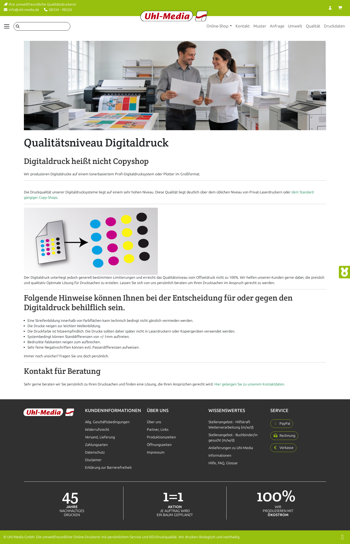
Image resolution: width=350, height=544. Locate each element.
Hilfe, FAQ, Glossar (223, 463)
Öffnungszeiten (159, 445)
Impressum (156, 452)
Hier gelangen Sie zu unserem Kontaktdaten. (249, 384)
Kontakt (242, 26)
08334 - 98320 (58, 10)
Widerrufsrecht (97, 429)
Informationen (219, 455)
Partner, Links (158, 429)
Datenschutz (95, 452)
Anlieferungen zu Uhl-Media (230, 448)
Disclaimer (93, 460)
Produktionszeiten (161, 437)
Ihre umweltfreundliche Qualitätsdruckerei (39, 4)
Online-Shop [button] (217, 26)
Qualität (313, 26)
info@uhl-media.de (21, 10)
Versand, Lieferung (100, 437)
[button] (281, 423)
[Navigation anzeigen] (6, 26)
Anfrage (277, 26)
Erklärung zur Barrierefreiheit (108, 467)
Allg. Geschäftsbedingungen (107, 422)
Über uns (154, 422)
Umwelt (295, 26)
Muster (259, 26)
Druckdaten (334, 26)
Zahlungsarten (96, 445)
